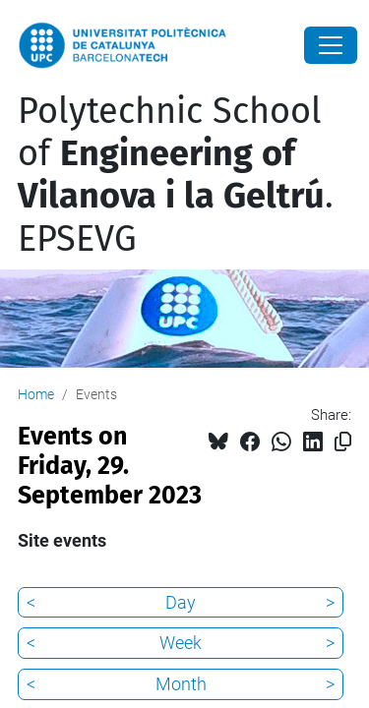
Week (180, 642)
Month (181, 684)
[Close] (330, 45)
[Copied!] (343, 442)
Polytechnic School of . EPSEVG (176, 175)
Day (180, 602)
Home (36, 394)
